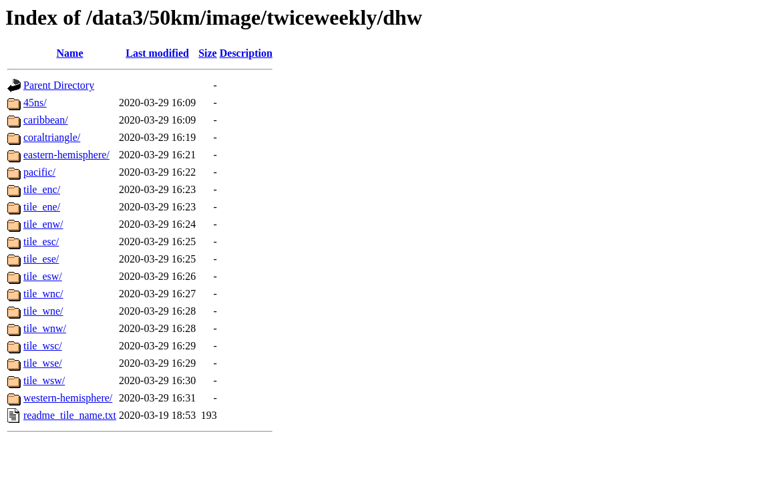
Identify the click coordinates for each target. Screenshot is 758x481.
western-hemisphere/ (67, 398)
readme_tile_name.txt (69, 415)
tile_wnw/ (44, 328)
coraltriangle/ (51, 137)
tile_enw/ (43, 224)
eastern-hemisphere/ (66, 154)
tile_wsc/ (42, 345)
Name (70, 53)
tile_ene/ (41, 206)
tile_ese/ (41, 259)
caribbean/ (45, 120)
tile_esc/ (41, 241)
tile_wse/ (42, 363)
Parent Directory (58, 85)
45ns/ (35, 102)
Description (246, 53)
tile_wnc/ (43, 293)
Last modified (157, 53)
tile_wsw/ (44, 380)
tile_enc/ (41, 189)
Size (207, 53)
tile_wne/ (43, 311)
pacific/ (39, 172)
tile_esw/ (42, 276)
